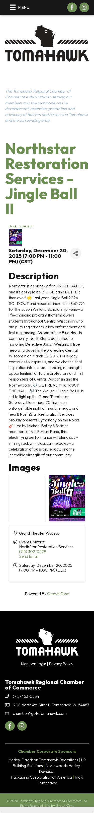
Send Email (28, 556)
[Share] (75, 253)
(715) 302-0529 (32, 551)
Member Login (33, 663)
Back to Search (21, 226)
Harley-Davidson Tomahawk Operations (43, 759)
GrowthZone (58, 593)
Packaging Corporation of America (41, 777)
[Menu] (19, 7)
